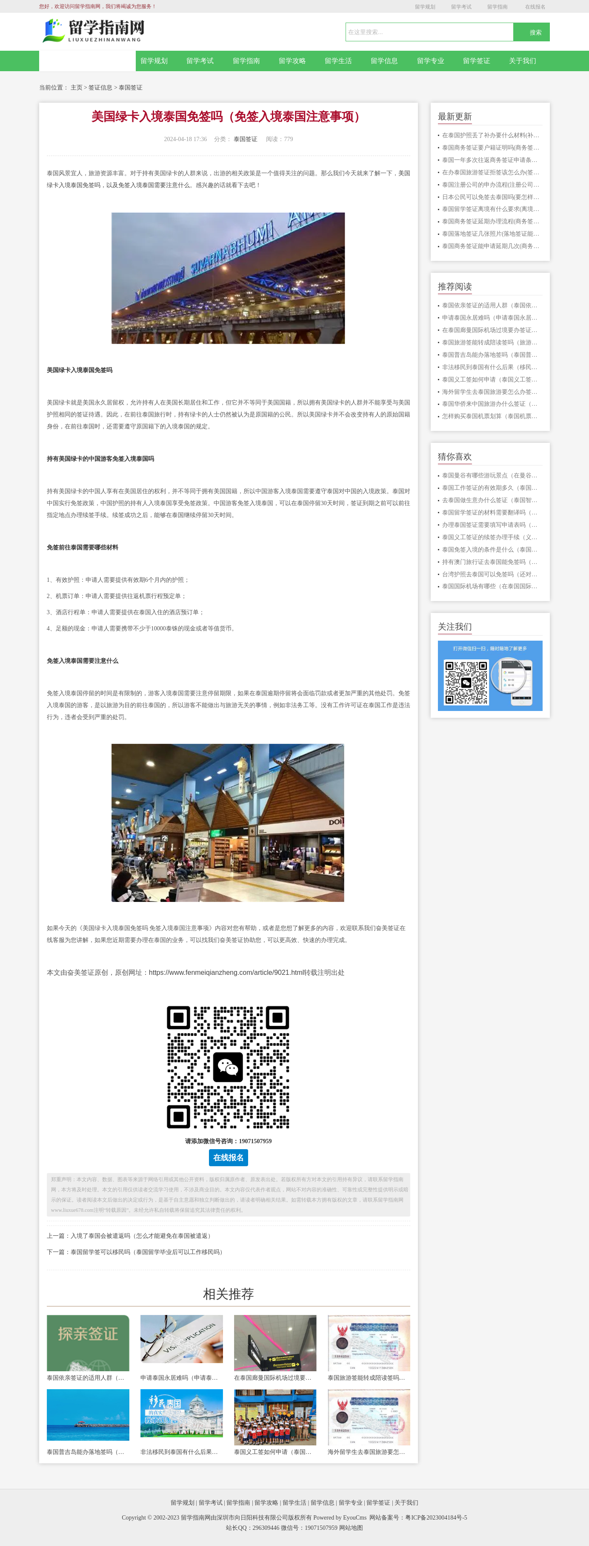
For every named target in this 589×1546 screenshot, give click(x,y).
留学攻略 (292, 60)
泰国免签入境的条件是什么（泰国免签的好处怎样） (492, 549)
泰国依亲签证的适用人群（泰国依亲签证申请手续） (88, 1378)
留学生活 (338, 60)
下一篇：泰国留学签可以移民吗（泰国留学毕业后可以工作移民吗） (136, 1252)
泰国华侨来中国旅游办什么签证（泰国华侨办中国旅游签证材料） (492, 404)
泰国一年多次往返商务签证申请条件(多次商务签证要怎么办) (492, 160)
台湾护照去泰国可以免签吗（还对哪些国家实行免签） (492, 574)
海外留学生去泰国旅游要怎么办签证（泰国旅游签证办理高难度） (369, 1452)
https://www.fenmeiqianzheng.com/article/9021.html (226, 972)
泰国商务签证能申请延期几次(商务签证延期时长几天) (492, 246)
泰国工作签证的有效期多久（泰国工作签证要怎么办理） (492, 488)
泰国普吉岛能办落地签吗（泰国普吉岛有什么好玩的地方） (88, 1452)
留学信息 (384, 60)
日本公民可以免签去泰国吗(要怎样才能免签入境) (492, 197)
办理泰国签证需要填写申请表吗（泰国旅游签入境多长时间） (492, 525)
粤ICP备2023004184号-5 (436, 1517)
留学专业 (430, 60)
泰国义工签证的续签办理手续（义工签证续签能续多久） (492, 537)
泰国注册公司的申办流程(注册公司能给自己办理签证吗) (492, 185)
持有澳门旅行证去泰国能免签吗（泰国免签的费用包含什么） (492, 562)
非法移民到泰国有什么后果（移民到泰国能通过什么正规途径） (181, 1452)
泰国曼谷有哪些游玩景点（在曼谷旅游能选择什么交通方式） (492, 475)
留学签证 (476, 60)
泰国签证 (131, 87)
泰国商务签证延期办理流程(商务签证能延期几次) (492, 221)
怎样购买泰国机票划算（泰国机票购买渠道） (492, 416)
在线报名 (535, 7)
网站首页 (87, 61)
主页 (77, 87)
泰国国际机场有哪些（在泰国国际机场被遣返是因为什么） (492, 586)
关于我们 (522, 60)
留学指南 (497, 7)
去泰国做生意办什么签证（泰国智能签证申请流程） (492, 500)
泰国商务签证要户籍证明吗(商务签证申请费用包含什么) (492, 147)
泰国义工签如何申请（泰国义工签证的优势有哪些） (275, 1452)
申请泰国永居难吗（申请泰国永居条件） (181, 1378)
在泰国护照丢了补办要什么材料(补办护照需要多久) (492, 135)
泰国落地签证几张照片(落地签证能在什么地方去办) (492, 234)
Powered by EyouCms (339, 1517)
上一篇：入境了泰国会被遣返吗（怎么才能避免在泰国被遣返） (130, 1236)
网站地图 (351, 1528)
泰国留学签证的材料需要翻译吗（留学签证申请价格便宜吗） (492, 512)
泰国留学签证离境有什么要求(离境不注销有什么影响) (492, 209)
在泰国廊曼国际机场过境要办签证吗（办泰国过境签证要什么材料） (275, 1378)
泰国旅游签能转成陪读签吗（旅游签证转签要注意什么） (369, 1378)
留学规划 (425, 7)
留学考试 (461, 7)
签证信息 (100, 87)
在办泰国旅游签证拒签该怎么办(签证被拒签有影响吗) (492, 172)
